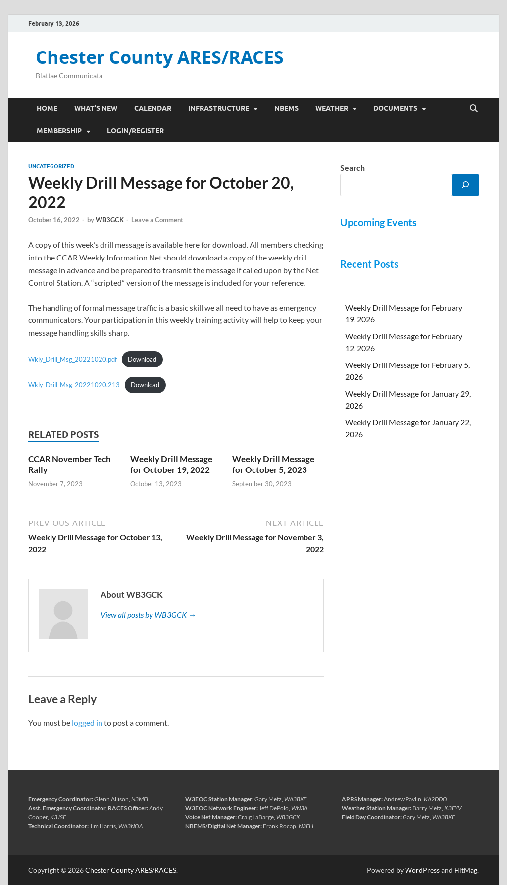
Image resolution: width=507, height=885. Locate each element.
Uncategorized (51, 166)
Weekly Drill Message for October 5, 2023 (273, 464)
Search (352, 167)
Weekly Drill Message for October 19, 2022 (171, 464)
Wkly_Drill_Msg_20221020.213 (74, 385)
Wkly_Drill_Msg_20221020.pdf (72, 359)
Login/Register (135, 131)
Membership (59, 131)
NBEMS (286, 108)
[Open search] (473, 109)
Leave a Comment (157, 220)
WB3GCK (110, 220)
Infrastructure (218, 108)
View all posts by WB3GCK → (148, 614)
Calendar (152, 108)
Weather (331, 108)
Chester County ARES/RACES (160, 57)
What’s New (95, 108)
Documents (395, 108)
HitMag (465, 870)
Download (142, 359)
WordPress (422, 870)
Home (47, 108)
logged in (87, 722)
